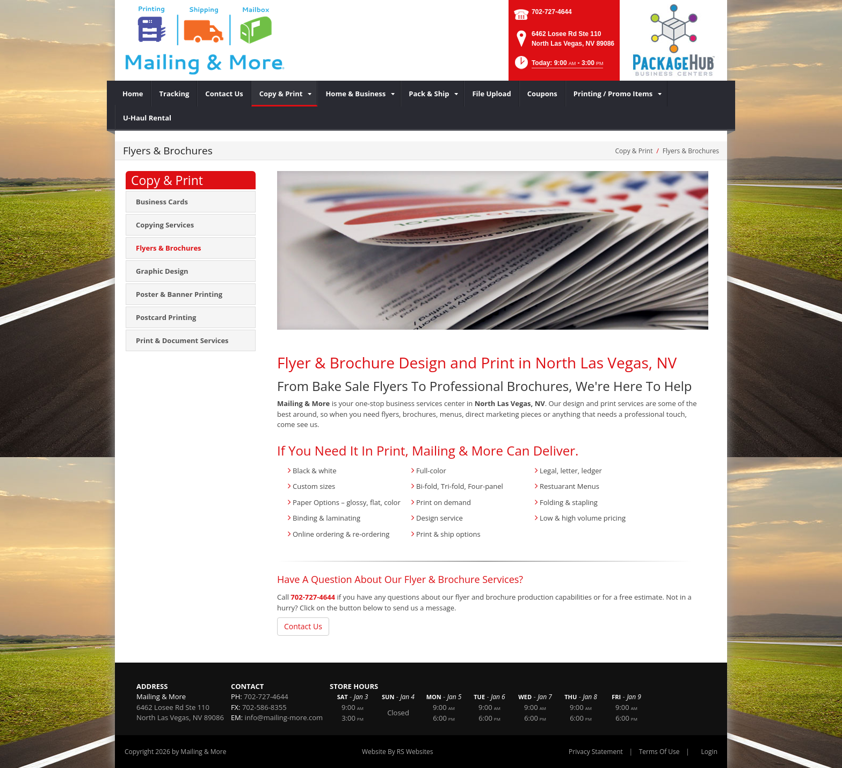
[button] (558, 65)
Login (709, 751)
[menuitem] (133, 93)
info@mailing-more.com (284, 717)
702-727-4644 (552, 12)
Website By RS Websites (397, 751)
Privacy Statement (596, 751)
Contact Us (303, 626)
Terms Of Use (659, 751)
